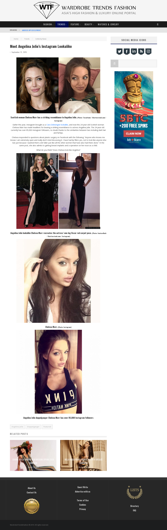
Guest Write (82, 487)
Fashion (47, 24)
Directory (134, 506)
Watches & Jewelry (108, 24)
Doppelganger (33, 427)
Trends (61, 24)
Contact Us (32, 492)
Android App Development (31, 30)
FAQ (134, 510)
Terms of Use (83, 500)
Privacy (82, 509)
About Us (32, 488)
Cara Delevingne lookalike (57, 124)
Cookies (82, 504)
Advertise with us (82, 491)
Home (16, 39)
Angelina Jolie (17, 427)
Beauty (88, 24)
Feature (75, 24)
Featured (47, 427)
